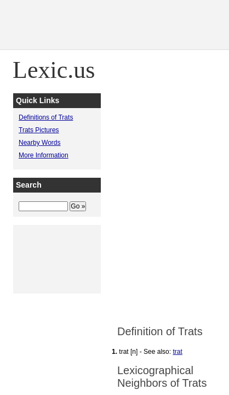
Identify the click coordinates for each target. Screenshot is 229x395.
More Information (43, 155)
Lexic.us (54, 70)
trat (177, 352)
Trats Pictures (39, 130)
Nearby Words (39, 142)
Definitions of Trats (46, 117)
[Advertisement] (114, 197)
